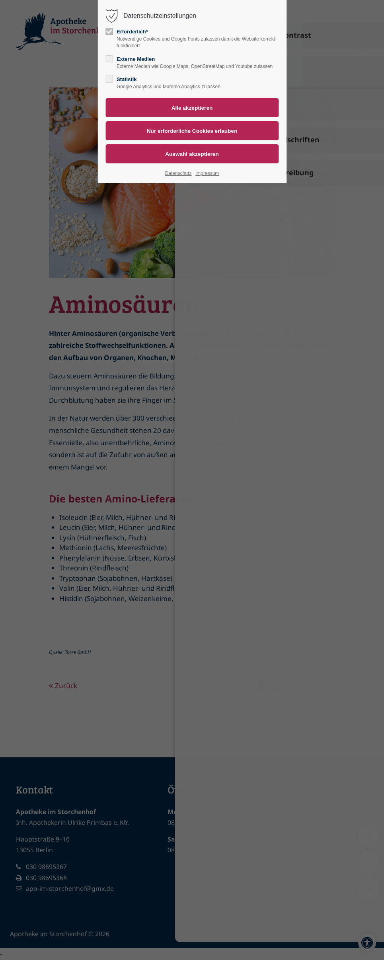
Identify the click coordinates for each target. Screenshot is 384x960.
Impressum (207, 173)
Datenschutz (178, 173)
